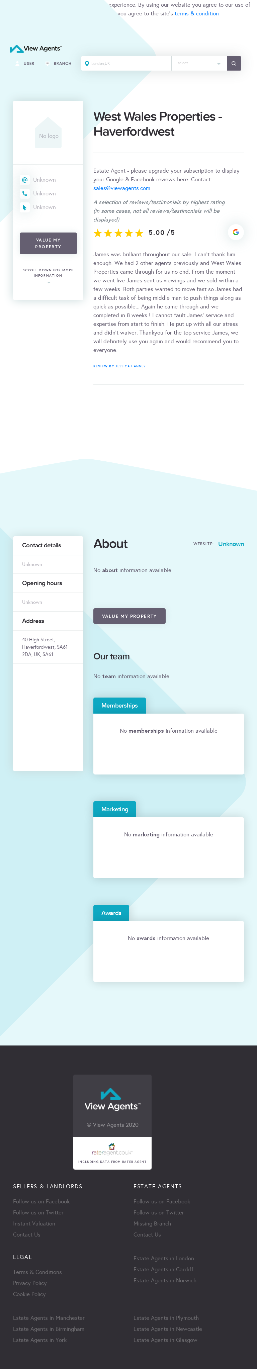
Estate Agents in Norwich (165, 1280)
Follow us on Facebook (41, 1201)
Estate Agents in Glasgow (165, 1340)
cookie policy (94, 13)
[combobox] (199, 63)
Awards (111, 913)
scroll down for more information (48, 273)
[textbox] (199, 61)
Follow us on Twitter (38, 1212)
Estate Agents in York (40, 1340)
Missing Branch (152, 1223)
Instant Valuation (34, 1223)
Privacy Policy (30, 1283)
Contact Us (26, 1234)
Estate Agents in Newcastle (168, 1329)
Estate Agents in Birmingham (48, 1329)
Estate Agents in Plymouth (166, 1317)
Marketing (114, 809)
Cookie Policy (29, 1294)
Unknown (44, 179)
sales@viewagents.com (121, 188)
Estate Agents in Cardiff (163, 1269)
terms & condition (197, 13)
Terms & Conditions (37, 1272)
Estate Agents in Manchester (49, 1317)
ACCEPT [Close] (13, 28)
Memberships (119, 705)
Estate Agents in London (164, 1258)
